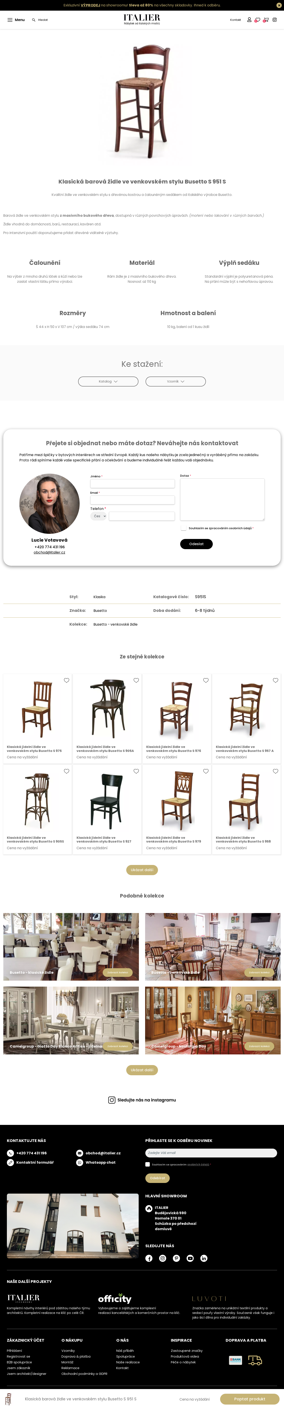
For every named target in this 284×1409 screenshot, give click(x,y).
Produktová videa (185, 1356)
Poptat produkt (249, 1399)
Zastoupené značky (187, 1351)
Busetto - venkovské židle (115, 624)
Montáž (67, 1362)
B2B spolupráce (19, 1362)
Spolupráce (125, 1356)
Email (95, 493)
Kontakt (235, 20)
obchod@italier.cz (49, 552)
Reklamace (70, 1368)
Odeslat (196, 543)
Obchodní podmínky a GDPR (84, 1374)
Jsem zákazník (18, 1368)
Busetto (98, 610)
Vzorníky (68, 1351)
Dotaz (185, 476)
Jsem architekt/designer (26, 1374)
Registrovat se (18, 1356)
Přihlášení (14, 1351)
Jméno (96, 476)
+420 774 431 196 (49, 547)
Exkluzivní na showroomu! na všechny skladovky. (128, 5)
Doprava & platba (76, 1356)
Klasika (97, 596)
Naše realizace (128, 1362)
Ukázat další (142, 869)
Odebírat (157, 1178)
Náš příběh (125, 1351)
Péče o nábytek (183, 1362)
